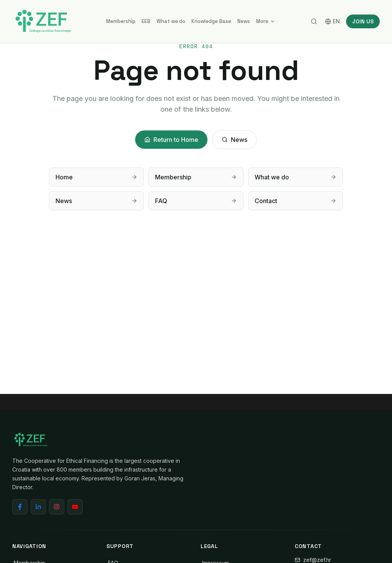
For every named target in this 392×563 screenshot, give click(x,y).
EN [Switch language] (332, 21)
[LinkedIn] (38, 506)
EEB (146, 21)
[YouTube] (75, 506)
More (265, 21)
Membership (121, 21)
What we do (171, 21)
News (243, 21)
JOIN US (363, 21)
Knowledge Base (211, 21)
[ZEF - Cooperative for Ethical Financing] (43, 21)
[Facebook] (20, 506)
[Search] (313, 21)
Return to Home (171, 139)
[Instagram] (56, 506)
